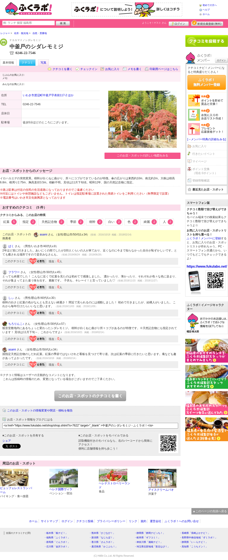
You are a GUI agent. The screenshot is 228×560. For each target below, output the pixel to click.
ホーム (206, 14)
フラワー (14, 272)
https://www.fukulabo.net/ (207, 266)
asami (43, 234)
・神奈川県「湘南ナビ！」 (148, 542)
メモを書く (135, 69)
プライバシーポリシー (111, 521)
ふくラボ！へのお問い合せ (182, 521)
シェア (6, 440)
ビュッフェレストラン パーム (16, 490)
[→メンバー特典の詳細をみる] (206, 139)
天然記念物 (53, 222)
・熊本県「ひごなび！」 (102, 533)
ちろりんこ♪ (16, 323)
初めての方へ (210, 5)
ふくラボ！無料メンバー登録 (206, 82)
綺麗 (150, 222)
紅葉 (10, 222)
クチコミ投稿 (84, 521)
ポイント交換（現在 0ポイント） (205, 171)
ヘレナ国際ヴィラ (60, 489)
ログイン (179, 23)
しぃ (11, 298)
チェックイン (88, 69)
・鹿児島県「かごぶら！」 (103, 546)
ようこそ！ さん (154, 22)
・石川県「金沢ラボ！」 (57, 546)
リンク (133, 521)
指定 (29, 222)
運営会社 (155, 521)
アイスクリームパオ (161, 489)
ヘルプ (206, 9)
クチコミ (27, 62)
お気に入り (112, 69)
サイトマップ (49, 521)
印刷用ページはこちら (164, 69)
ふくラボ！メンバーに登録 (204, 238)
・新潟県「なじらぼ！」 (102, 537)
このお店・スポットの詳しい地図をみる (142, 155)
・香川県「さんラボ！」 (102, 542)
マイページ (199, 161)
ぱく (11, 246)
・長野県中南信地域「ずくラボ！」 (198, 537)
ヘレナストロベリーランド (114, 485)
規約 (143, 521)
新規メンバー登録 (207, 23)
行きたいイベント (203, 153)
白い (115, 222)
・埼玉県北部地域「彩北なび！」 (152, 546)
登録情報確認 (200, 180)
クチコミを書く (62, 69)
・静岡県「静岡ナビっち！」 (149, 533)
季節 (76, 222)
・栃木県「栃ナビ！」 (56, 533)
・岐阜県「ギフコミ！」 (147, 537)
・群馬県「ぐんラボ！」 (57, 542)
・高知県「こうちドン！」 (193, 546)
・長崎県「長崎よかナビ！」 (194, 533)
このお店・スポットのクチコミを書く (90, 396)
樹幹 (96, 222)
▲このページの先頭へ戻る (210, 511)
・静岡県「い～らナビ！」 (193, 542)
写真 (43, 62)
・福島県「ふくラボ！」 (57, 537)
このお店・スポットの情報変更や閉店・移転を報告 (40, 410)
